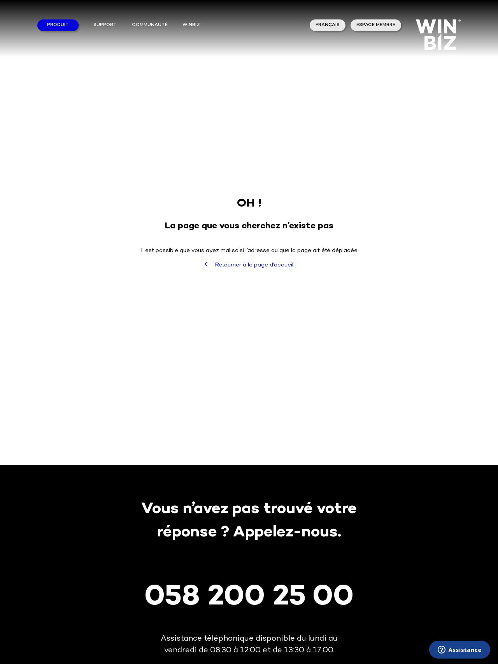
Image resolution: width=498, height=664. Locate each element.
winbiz (191, 25)
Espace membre (375, 25)
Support (105, 25)
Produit (58, 25)
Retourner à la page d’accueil (249, 265)
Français (328, 25)
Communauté (150, 25)
